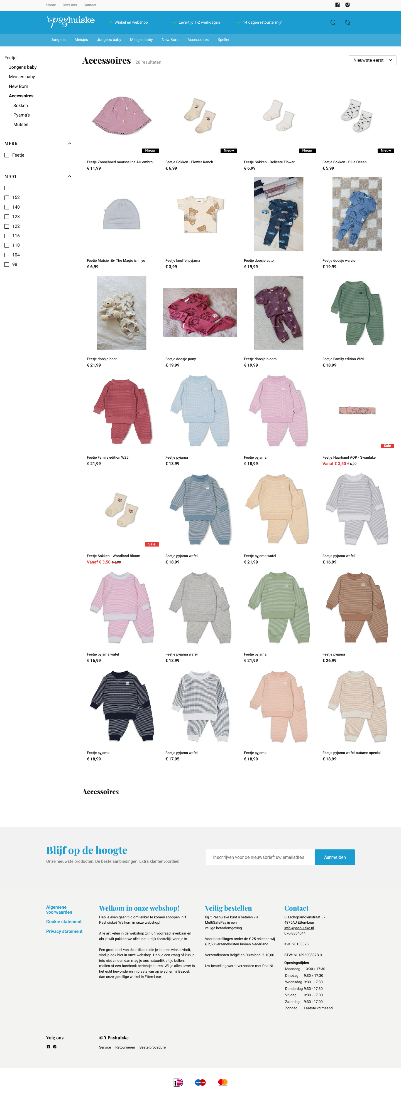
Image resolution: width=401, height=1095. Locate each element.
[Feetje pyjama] (200, 421)
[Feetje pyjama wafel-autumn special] (357, 716)
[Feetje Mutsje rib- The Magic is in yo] (121, 224)
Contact (90, 5)
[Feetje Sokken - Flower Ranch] (200, 125)
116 (16, 235)
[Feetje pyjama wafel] (200, 519)
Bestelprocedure (153, 1047)
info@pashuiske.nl (299, 928)
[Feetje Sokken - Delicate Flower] (278, 125)
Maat (37, 176)
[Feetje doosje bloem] (278, 322)
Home (51, 5)
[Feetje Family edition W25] (357, 322)
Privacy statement (64, 931)
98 (14, 264)
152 (16, 197)
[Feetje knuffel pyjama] (200, 224)
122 (16, 226)
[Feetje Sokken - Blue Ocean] (357, 125)
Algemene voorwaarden (59, 909)
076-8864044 (295, 933)
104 (16, 255)
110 (16, 245)
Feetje (18, 155)
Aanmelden (335, 857)
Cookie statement (64, 921)
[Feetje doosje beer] (121, 322)
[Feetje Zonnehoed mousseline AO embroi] (121, 125)
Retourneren (125, 1047)
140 (16, 207)
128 (16, 216)
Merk (37, 143)
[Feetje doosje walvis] (357, 224)
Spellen (224, 40)
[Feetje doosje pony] (200, 322)
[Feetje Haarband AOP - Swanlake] (357, 421)
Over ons (70, 5)
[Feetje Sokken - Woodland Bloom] (121, 519)
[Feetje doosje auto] (278, 224)
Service (105, 1047)
